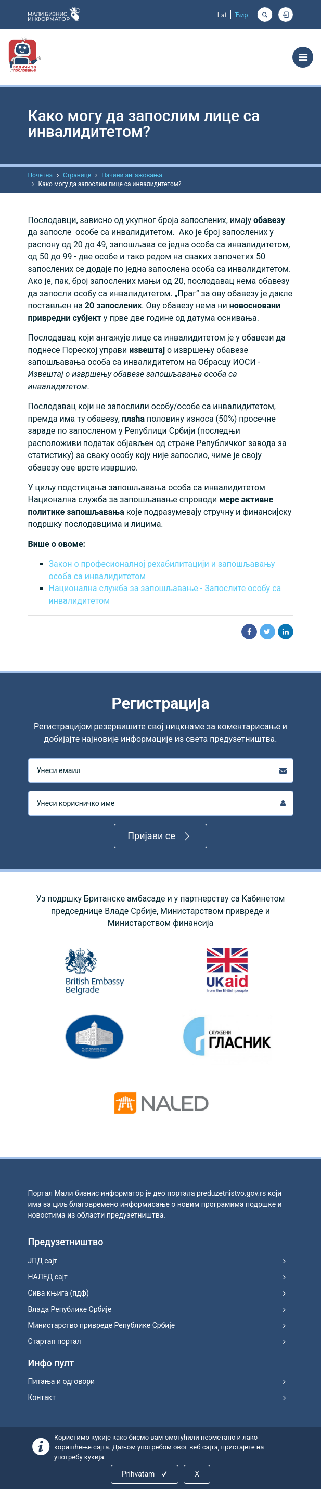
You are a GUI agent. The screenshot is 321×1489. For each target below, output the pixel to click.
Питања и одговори (61, 1381)
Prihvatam (145, 1474)
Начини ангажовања (131, 175)
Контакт (42, 1397)
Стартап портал (54, 1341)
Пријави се (160, 836)
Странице (77, 175)
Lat (222, 15)
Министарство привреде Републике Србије (101, 1325)
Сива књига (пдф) (58, 1293)
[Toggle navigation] (302, 57)
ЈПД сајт (43, 1261)
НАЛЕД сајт (48, 1277)
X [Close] (197, 1474)
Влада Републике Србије (70, 1309)
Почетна (40, 175)
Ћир (241, 15)
